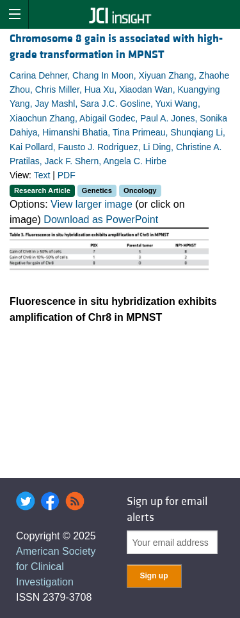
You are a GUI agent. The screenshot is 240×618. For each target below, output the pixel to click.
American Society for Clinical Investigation (56, 566)
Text (42, 175)
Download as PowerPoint (101, 219)
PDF (67, 175)
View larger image (91, 204)
